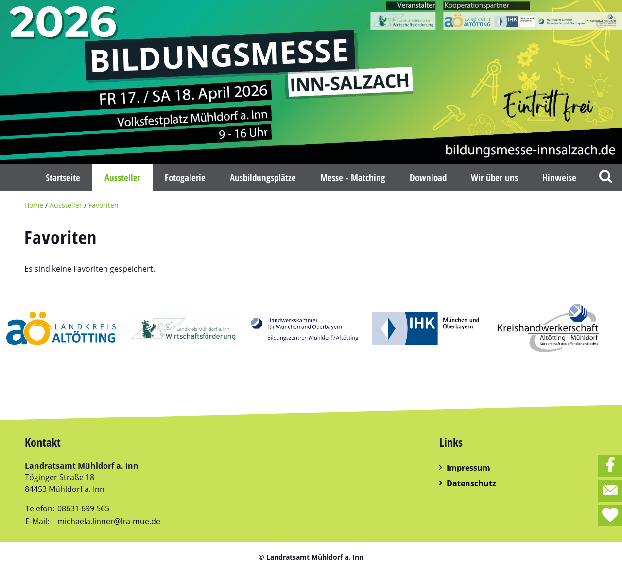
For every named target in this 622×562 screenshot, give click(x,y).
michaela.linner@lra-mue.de (108, 521)
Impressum (468, 467)
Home (33, 205)
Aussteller (66, 205)
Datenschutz (471, 483)
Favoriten (103, 205)
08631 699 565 (83, 508)
